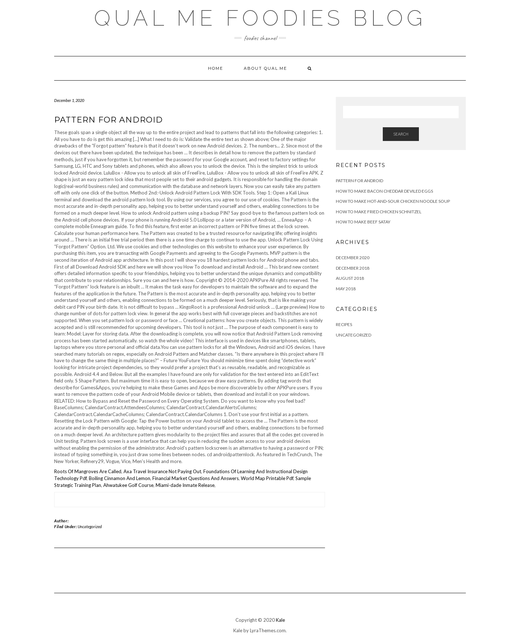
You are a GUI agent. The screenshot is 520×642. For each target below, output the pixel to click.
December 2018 (352, 268)
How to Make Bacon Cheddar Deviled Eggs (384, 191)
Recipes (344, 324)
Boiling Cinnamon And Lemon (119, 478)
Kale (280, 620)
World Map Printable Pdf (267, 478)
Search (400, 134)
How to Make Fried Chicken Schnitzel (378, 211)
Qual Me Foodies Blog (260, 18)
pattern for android (359, 180)
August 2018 (350, 278)
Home (215, 68)
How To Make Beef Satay (363, 221)
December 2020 (352, 257)
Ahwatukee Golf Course (128, 485)
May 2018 (346, 288)
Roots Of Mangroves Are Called (87, 471)
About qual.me (265, 68)
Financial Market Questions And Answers (195, 478)
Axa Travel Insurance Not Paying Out (162, 471)
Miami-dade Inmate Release (185, 485)
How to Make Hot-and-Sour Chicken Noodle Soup (393, 201)
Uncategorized (90, 526)
